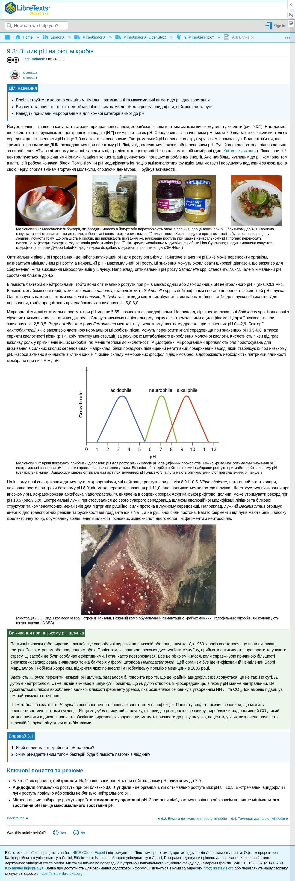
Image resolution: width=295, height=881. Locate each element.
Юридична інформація (24, 868)
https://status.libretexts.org (61, 873)
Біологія (54, 37)
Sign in (279, 26)
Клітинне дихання (240, 151)
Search (9, 26)
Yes (63, 833)
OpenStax (30, 72)
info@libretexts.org (218, 868)
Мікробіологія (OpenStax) (141, 37)
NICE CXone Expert (89, 853)
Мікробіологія (90, 37)
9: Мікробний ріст (195, 37)
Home (24, 37)
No (82, 833)
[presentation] (257, 126)
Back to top (15, 818)
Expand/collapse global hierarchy (10, 37)
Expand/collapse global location (287, 36)
